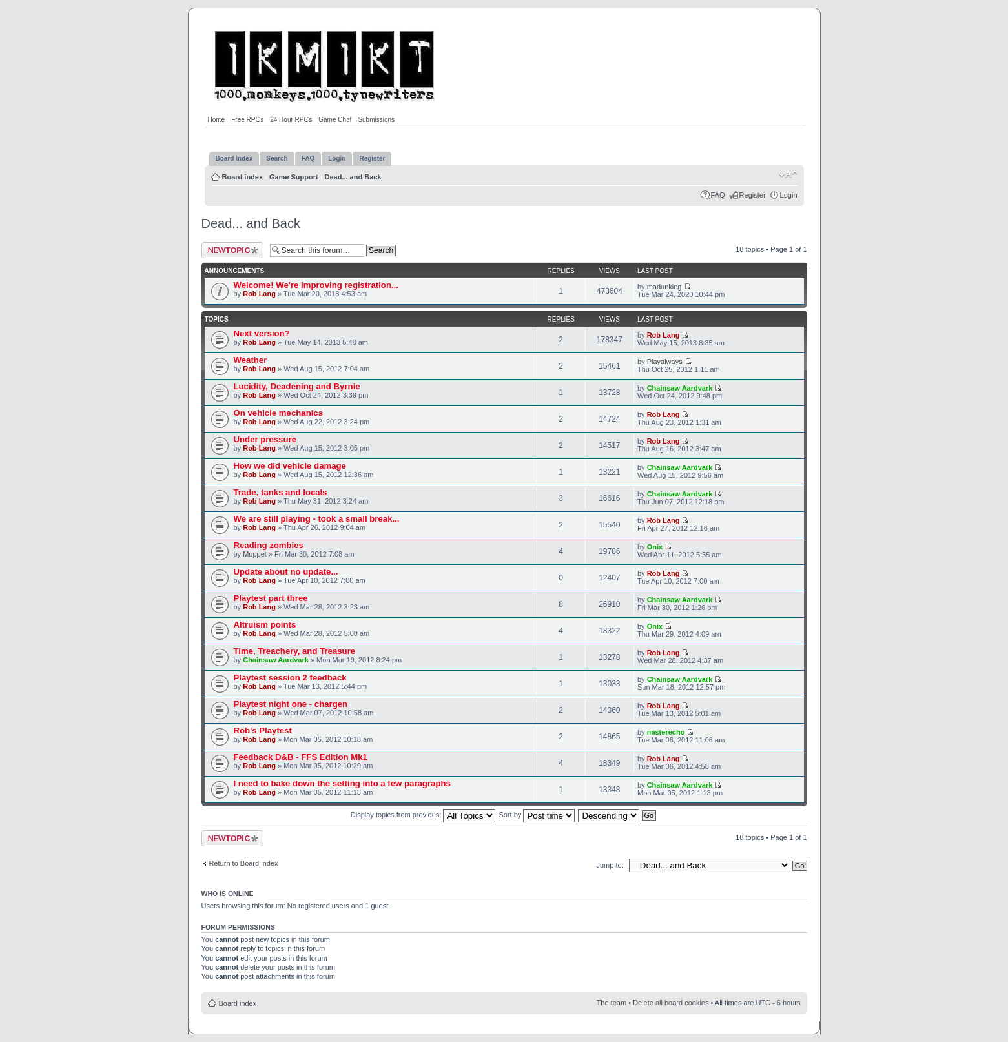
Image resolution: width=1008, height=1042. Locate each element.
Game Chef (334, 119)
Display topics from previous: (423, 815)
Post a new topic (232, 250)
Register (752, 195)
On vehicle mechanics (279, 413)
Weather (250, 360)
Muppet (255, 554)
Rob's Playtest (263, 730)
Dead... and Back (352, 177)
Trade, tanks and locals (280, 492)
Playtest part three (271, 598)
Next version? (262, 333)
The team (611, 1002)
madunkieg (664, 287)
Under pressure (265, 439)
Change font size (788, 174)
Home (216, 119)
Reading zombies (268, 545)
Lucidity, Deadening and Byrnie (297, 386)
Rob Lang (259, 294)
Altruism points (265, 624)
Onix (655, 547)
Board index (242, 177)
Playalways (665, 361)
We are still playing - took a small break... (317, 519)
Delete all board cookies (670, 1002)
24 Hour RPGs (291, 119)
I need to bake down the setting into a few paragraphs (342, 783)
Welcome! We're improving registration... (316, 285)
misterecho (666, 732)
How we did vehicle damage (290, 466)
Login (788, 195)
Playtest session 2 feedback (290, 677)
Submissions (376, 119)
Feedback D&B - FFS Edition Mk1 (300, 757)
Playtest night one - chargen (291, 704)
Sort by (537, 815)
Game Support (293, 177)
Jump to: (610, 865)
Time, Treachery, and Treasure (295, 651)
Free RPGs (247, 119)
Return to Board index (243, 863)
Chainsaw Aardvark (680, 388)
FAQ (718, 195)
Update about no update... (286, 572)
